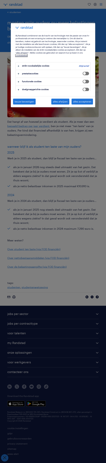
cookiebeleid (21, 55)
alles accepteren (82, 101)
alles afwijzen (60, 101)
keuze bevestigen (24, 101)
